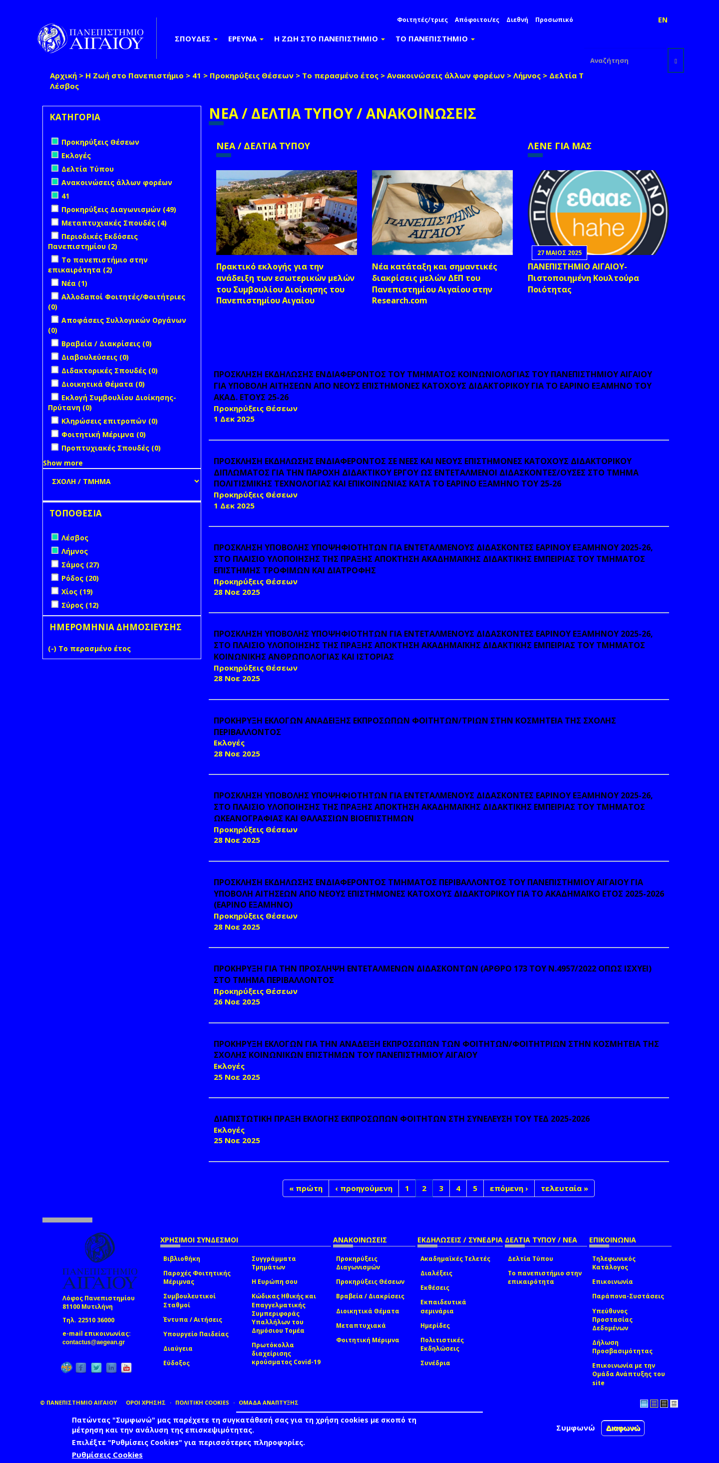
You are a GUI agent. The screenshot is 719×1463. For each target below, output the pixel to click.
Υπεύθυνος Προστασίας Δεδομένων (612, 1319)
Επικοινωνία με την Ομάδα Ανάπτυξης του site (628, 1374)
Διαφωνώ (623, 1428)
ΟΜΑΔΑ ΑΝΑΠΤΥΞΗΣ (269, 1402)
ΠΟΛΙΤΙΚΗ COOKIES (202, 1402)
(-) (53, 648)
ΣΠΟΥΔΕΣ (196, 38)
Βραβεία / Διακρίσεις (370, 1296)
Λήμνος (527, 75)
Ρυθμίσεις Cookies (107, 1455)
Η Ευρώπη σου (275, 1281)
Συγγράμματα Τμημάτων (274, 1262)
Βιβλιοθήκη (181, 1258)
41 (196, 75)
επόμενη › (509, 1188)
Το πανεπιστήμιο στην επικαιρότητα (545, 1277)
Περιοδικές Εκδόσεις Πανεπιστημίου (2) (93, 241)
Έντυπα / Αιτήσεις (192, 1319)
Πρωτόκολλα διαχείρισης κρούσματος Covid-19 (286, 1353)
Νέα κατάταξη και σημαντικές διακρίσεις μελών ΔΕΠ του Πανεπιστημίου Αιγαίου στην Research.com (434, 283)
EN (663, 19)
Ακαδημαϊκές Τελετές (455, 1258)
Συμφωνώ (575, 1428)
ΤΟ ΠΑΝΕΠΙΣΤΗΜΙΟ (435, 38)
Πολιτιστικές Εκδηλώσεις (442, 1344)
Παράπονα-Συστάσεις (628, 1296)
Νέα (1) (74, 283)
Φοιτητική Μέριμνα (367, 1340)
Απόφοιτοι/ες (477, 19)
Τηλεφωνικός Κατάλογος (614, 1262)
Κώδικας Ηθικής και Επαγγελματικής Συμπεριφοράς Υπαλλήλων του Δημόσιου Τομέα (284, 1313)
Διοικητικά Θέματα (367, 1311)
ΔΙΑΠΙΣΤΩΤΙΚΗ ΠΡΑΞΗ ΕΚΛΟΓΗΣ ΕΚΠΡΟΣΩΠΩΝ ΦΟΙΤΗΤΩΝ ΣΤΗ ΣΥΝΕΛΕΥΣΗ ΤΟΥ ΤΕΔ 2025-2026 (402, 1118)
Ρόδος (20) (80, 578)
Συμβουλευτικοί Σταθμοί (189, 1300)
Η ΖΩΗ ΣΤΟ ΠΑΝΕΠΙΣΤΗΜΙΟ (329, 38)
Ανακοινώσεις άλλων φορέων (446, 75)
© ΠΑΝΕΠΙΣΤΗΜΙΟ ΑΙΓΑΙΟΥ (78, 1402)
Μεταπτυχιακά (361, 1325)
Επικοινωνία (612, 1281)
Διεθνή (517, 19)
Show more (63, 463)
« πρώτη (306, 1188)
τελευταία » (564, 1188)
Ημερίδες (435, 1325)
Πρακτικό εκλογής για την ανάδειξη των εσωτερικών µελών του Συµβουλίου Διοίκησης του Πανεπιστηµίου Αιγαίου (285, 283)
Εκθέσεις (434, 1287)
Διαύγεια (178, 1348)
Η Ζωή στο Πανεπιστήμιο (134, 75)
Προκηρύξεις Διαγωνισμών (358, 1262)
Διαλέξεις (436, 1273)
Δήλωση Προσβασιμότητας (622, 1346)
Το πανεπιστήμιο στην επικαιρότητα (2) (98, 264)
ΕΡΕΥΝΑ (246, 38)
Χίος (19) (77, 591)
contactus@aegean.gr (96, 1342)
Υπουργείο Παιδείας (196, 1334)
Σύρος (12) (80, 605)
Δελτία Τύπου (577, 75)
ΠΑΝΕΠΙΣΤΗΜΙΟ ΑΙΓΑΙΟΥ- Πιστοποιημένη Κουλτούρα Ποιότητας (583, 278)
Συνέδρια (435, 1363)
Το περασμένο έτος (340, 75)
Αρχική (63, 75)
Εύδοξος (176, 1363)
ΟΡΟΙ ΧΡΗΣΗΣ (146, 1402)
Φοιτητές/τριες (422, 19)
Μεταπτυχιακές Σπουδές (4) (114, 223)
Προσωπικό (554, 19)
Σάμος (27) (80, 564)
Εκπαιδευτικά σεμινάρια (443, 1306)
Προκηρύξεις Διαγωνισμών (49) (118, 209)
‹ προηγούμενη (363, 1188)
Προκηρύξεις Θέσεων (252, 75)
